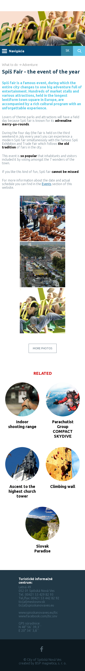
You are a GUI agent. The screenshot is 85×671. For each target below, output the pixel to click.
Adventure (29, 64)
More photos (42, 348)
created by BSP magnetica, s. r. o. (42, 663)
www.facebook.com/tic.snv (38, 616)
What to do (10, 64)
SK (67, 50)
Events (46, 184)
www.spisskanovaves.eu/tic (38, 612)
